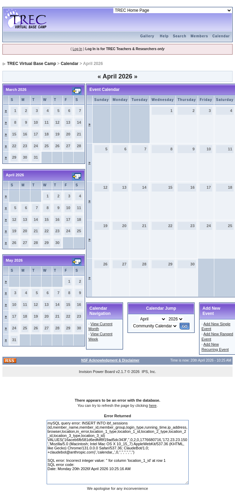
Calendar (221, 36)
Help (164, 36)
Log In (77, 49)
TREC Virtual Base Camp (31, 63)
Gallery (147, 36)
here (153, 405)
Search (179, 36)
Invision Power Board (97, 372)
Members (199, 36)
